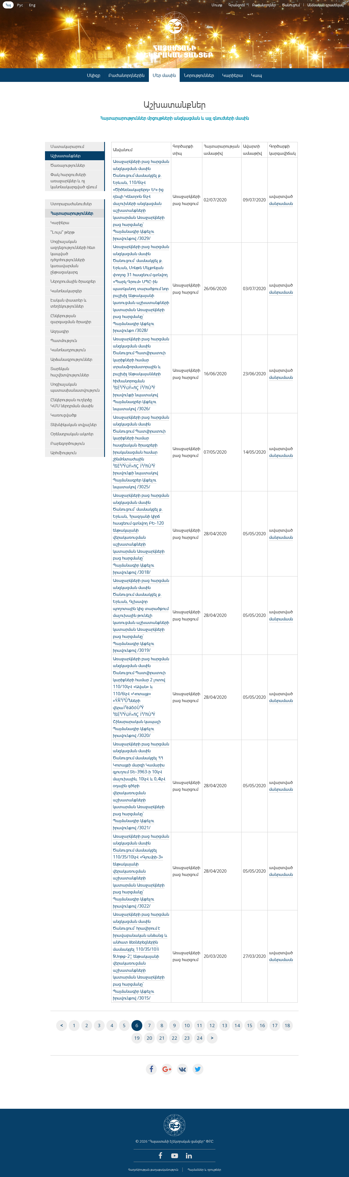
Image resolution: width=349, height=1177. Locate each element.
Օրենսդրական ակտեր (71, 434)
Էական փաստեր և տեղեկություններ (68, 303)
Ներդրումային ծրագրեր (72, 281)
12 (212, 1025)
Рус (20, 4)
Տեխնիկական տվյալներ (73, 424)
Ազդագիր (59, 331)
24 (199, 1038)
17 (275, 1025)
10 (187, 1025)
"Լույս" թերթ (62, 232)
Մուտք (217, 4)
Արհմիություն (63, 453)
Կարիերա (232, 75)
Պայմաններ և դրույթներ (204, 1169)
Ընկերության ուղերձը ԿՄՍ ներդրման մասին (71, 403)
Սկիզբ (93, 75)
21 (162, 1038)
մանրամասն (281, 203)
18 (287, 1025)
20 (149, 1038)
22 (174, 1038)
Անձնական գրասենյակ (325, 4)
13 (224, 1025)
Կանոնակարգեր (66, 291)
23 (187, 1038)
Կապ (256, 75)
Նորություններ (199, 75)
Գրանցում (236, 4)
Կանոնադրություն (68, 350)
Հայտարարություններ (71, 213)
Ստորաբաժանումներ (71, 204)
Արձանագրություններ (71, 359)
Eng (32, 4)
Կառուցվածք (63, 415)
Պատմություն (63, 340)
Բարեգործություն (67, 443)
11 (199, 1025)
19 (137, 1038)
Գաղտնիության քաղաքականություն (153, 1169)
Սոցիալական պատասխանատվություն (75, 387)
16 (262, 1025)
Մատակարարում (67, 146)
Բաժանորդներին (127, 75)
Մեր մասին (164, 75)
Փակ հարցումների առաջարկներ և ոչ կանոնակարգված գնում (73, 180)
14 (237, 1025)
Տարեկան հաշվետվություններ (69, 371)
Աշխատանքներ (65, 156)
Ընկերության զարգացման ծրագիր (70, 319)
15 (249, 1025)
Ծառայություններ (67, 165)
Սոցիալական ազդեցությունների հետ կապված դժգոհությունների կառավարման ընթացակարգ (72, 256)
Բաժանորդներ (264, 4)
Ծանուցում (291, 4)
